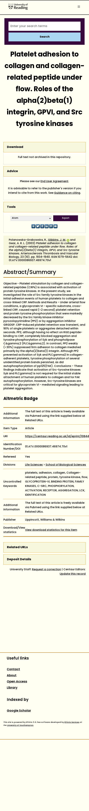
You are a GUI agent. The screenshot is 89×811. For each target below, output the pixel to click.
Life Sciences (34, 465)
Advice (12, 171)
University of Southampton (20, 725)
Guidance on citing (67, 193)
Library (12, 687)
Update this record (73, 574)
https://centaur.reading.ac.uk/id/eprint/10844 (57, 436)
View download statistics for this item (51, 530)
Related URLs (17, 547)
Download (15, 147)
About (11, 675)
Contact (13, 669)
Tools (11, 207)
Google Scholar (19, 710)
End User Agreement (54, 181)
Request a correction (46, 569)
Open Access (17, 681)
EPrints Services (71, 722)
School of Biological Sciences (66, 465)
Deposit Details (19, 559)
